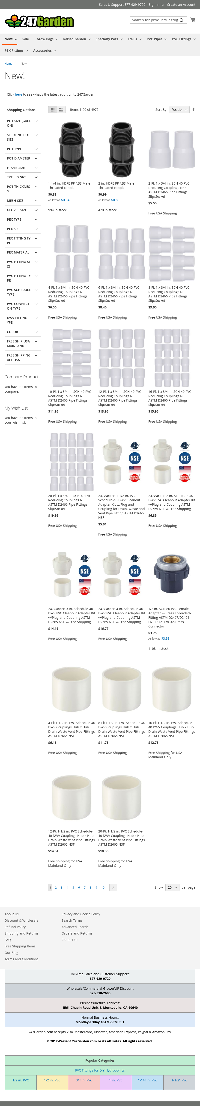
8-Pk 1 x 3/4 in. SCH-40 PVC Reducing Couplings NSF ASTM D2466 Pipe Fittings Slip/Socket (168, 294)
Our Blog (11, 952)
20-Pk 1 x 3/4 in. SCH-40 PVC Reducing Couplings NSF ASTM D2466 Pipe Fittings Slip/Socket (69, 502)
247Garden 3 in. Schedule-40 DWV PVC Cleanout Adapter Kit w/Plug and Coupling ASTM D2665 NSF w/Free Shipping (71, 615)
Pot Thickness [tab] (18, 188)
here (18, 94)
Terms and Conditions (22, 959)
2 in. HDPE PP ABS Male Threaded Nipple (116, 185)
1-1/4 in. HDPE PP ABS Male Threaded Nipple (69, 185)
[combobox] (158, 20)
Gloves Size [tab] (17, 210)
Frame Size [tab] (16, 167)
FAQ (8, 940)
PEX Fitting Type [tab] (18, 240)
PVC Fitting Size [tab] (18, 263)
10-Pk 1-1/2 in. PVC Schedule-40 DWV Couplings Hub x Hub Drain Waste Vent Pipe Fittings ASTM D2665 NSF (171, 729)
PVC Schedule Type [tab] (19, 292)
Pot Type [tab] (14, 149)
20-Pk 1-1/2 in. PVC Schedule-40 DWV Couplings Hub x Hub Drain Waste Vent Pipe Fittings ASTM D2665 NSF (121, 838)
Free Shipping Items (20, 946)
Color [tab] (12, 332)
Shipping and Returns (22, 933)
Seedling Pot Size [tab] (18, 137)
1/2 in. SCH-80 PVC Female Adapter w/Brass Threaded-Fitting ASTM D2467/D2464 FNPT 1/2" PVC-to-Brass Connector (169, 617)
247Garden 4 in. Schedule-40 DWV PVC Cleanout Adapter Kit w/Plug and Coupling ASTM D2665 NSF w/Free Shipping (121, 615)
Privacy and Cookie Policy (81, 914)
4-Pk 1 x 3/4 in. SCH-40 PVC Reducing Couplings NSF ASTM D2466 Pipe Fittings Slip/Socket (68, 294)
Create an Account (181, 4)
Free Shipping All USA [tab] (18, 357)
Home (9, 63)
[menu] (100, 45)
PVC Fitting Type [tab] (19, 278)
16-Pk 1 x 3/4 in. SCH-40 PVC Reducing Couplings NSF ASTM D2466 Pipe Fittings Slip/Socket (169, 398)
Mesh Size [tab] (15, 200)
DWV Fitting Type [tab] (18, 320)
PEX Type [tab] (14, 219)
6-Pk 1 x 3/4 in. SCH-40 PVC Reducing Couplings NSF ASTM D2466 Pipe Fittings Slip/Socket (118, 294)
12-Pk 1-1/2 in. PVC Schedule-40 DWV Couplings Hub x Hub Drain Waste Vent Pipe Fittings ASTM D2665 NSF (71, 838)
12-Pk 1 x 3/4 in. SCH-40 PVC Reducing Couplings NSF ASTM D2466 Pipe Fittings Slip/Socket (119, 398)
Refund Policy (15, 927)
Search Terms (72, 920)
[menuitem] (9, 39)
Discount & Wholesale (21, 920)
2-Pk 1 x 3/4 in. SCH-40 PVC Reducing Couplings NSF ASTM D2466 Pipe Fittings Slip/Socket (168, 190)
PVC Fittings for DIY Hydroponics (100, 1070)
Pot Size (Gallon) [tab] (19, 123)
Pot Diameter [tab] (18, 158)
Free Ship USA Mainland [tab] (18, 343)
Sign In (154, 4)
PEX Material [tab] (18, 252)
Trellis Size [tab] (17, 177)
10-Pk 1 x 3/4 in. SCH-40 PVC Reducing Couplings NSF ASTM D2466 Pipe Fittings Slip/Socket (69, 398)
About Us (12, 914)
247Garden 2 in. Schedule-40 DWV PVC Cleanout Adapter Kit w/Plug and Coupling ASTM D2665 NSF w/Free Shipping (171, 502)
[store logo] (39, 21)
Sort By (160, 109)
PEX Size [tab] (13, 229)
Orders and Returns (77, 933)
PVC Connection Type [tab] (18, 306)
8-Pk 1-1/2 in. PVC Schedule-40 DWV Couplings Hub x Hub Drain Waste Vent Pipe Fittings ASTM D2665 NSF (121, 729)
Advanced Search (75, 927)
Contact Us (70, 940)
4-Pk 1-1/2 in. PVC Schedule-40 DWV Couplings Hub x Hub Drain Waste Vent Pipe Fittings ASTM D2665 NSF (71, 729)
